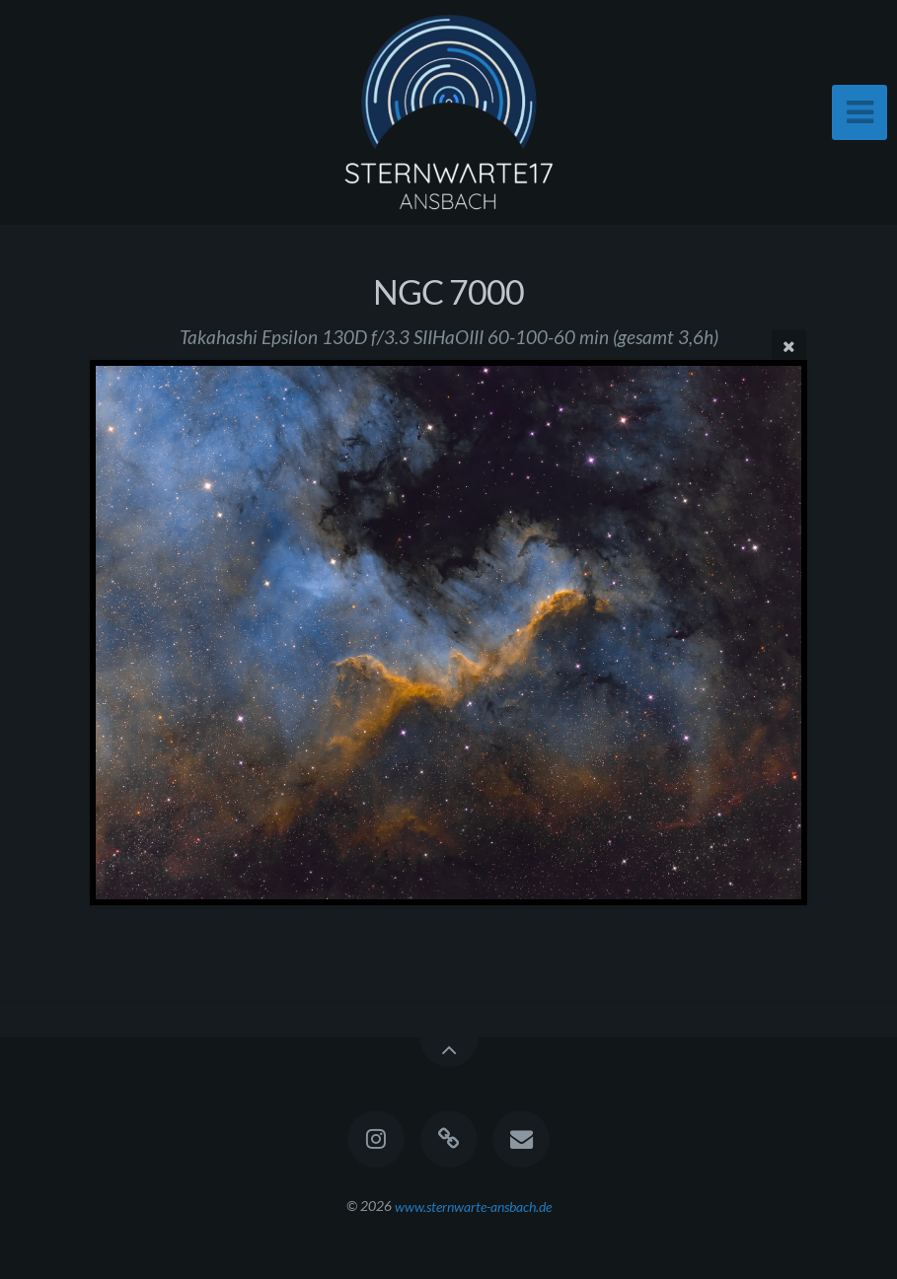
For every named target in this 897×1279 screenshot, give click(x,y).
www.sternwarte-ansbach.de (473, 1205)
